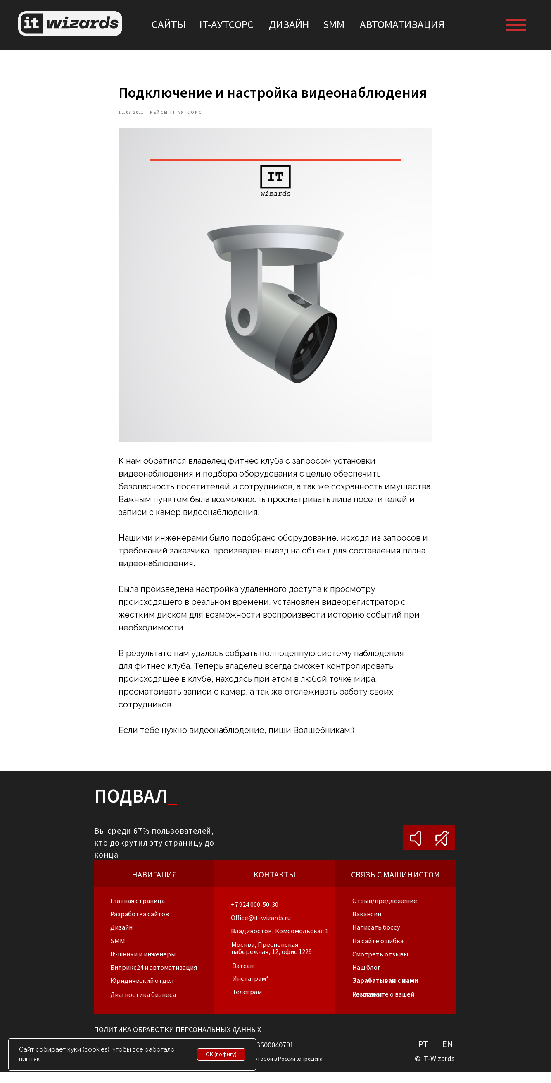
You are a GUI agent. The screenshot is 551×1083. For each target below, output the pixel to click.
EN (447, 1054)
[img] (70, 23)
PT (423, 1054)
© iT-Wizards (435, 1069)
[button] (378, 951)
